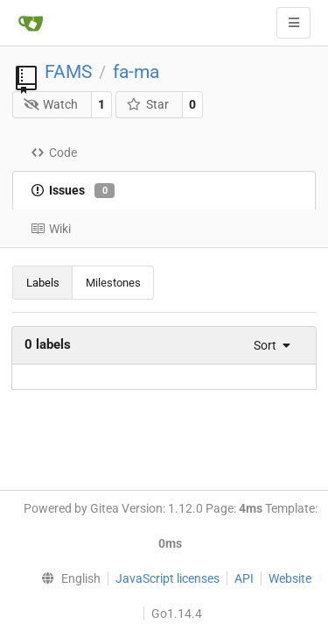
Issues (73, 191)
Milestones (113, 282)
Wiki (51, 229)
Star (147, 104)
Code (54, 152)
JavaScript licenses (167, 578)
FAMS (68, 71)
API (244, 578)
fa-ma (136, 71)
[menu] (267, 345)
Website (290, 578)
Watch (51, 104)
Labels (42, 282)
